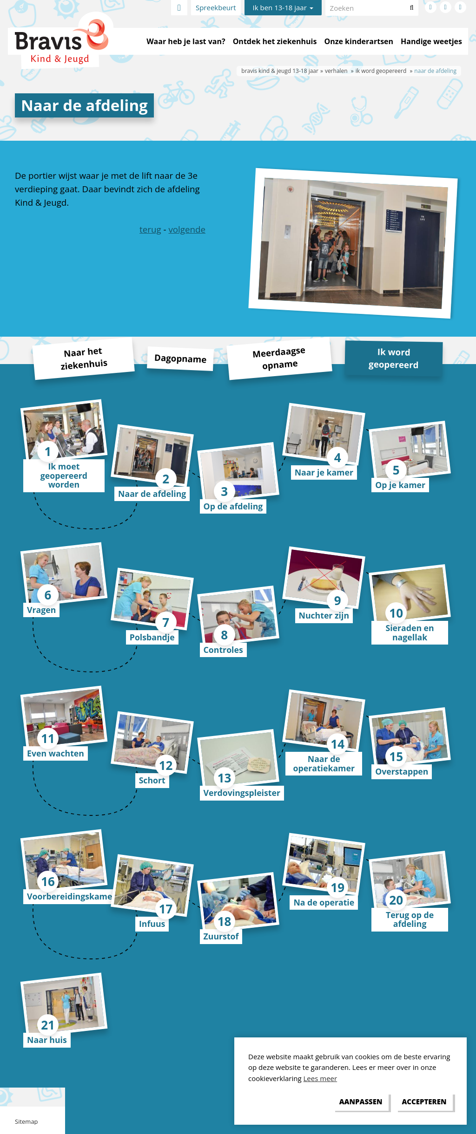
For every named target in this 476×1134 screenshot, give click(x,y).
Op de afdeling (233, 506)
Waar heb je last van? (185, 41)
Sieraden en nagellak (409, 632)
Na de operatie (323, 902)
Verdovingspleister (242, 792)
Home (179, 7)
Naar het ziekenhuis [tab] (83, 358)
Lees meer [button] (320, 1078)
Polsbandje (152, 637)
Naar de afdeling (152, 493)
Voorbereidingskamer (71, 896)
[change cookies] (361, 1102)
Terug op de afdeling (410, 919)
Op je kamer (400, 484)
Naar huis (47, 1039)
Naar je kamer (324, 472)
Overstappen (401, 771)
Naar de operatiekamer (324, 763)
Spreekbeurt (216, 7)
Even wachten (55, 753)
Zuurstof (221, 936)
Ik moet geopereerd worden (63, 475)
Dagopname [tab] (180, 358)
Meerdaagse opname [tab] (279, 357)
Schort (152, 780)
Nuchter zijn (324, 615)
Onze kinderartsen (358, 41)
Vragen (41, 609)
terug (150, 229)
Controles (223, 649)
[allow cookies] (424, 1102)
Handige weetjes (431, 41)
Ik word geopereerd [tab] (394, 357)
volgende (186, 229)
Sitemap (26, 1121)
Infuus (152, 923)
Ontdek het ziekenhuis (275, 41)
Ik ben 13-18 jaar (283, 7)
